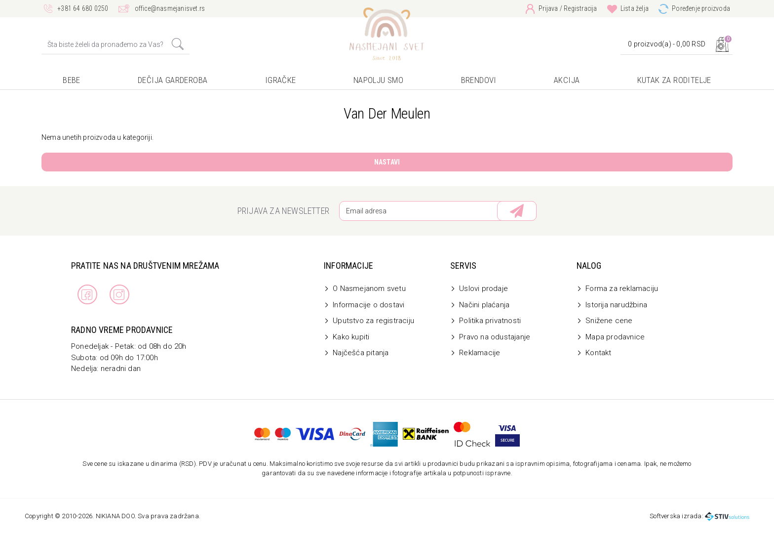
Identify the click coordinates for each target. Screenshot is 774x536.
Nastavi (387, 162)
